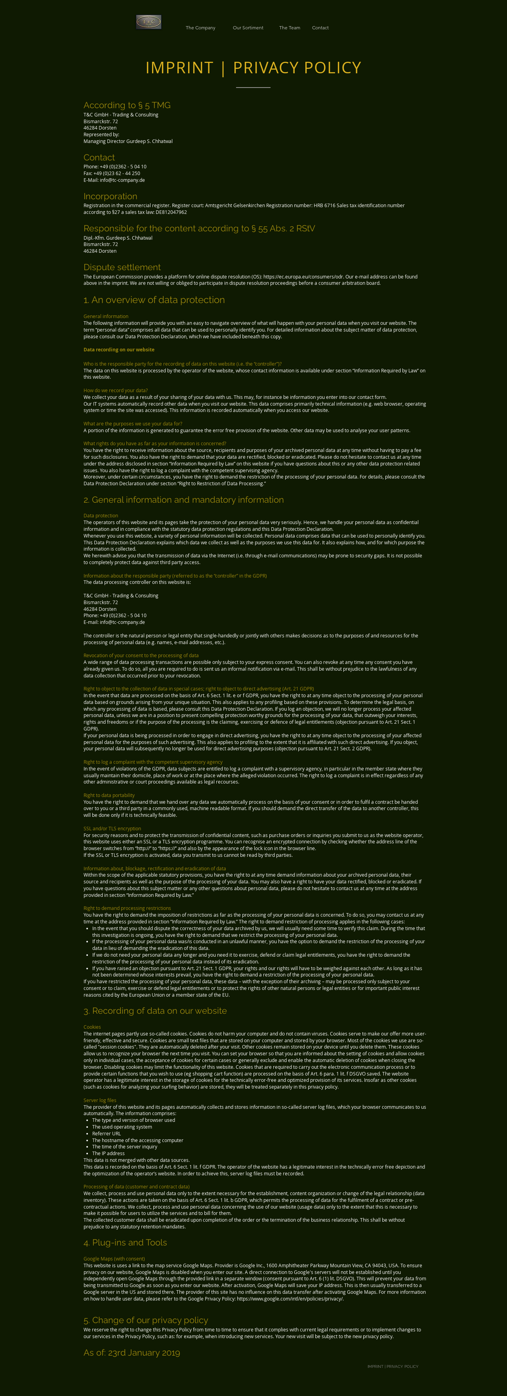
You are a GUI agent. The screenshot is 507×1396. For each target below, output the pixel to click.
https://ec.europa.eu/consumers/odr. (303, 276)
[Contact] (320, 28)
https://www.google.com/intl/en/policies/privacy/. (290, 1298)
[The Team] (289, 28)
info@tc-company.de (122, 180)
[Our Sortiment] (248, 28)
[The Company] (200, 28)
